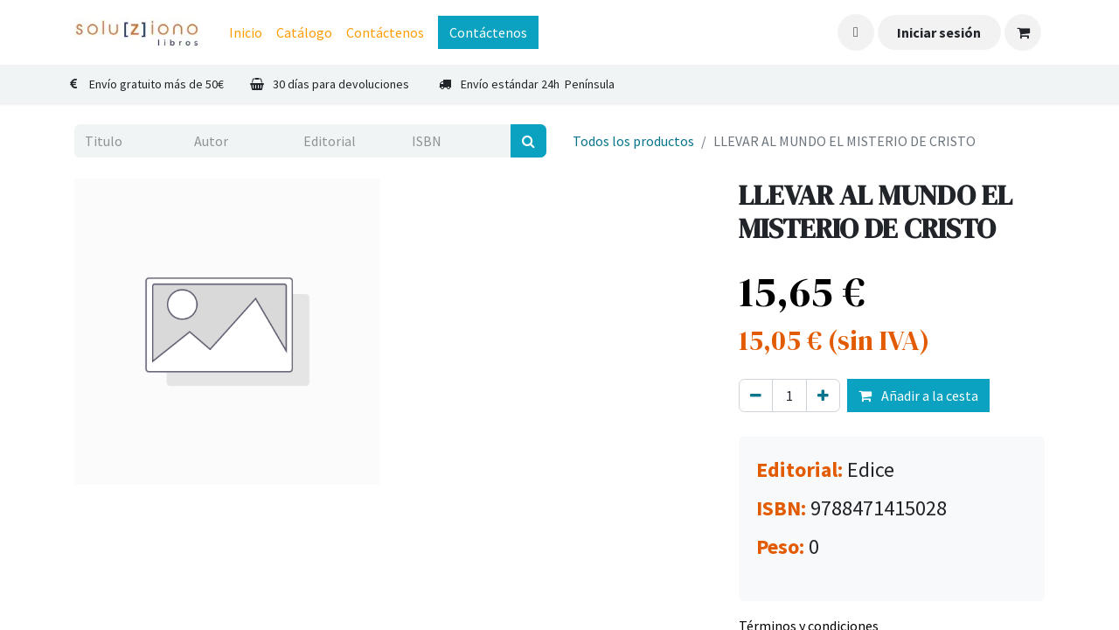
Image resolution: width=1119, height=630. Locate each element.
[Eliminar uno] (756, 395)
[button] (856, 32)
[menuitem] (245, 32)
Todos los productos (633, 141)
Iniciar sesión (939, 32)
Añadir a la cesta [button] (918, 395)
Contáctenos (488, 32)
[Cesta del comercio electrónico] (1022, 32)
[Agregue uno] (823, 395)
